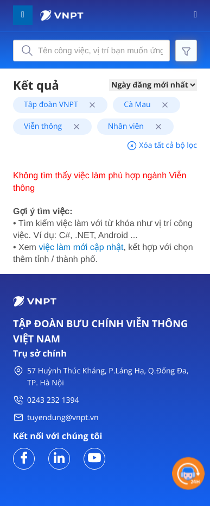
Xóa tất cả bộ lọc (161, 145)
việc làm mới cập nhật (81, 247)
